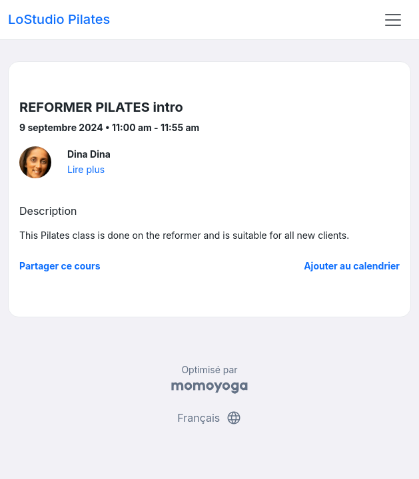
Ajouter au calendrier (352, 265)
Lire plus (86, 169)
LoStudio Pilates (59, 19)
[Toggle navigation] (393, 20)
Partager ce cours (60, 265)
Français (209, 418)
